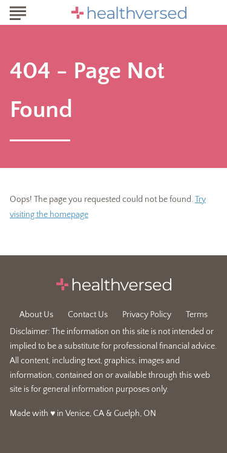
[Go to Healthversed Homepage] (128, 12)
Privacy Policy (146, 315)
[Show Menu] (18, 11)
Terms (197, 315)
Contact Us (88, 315)
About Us (36, 315)
